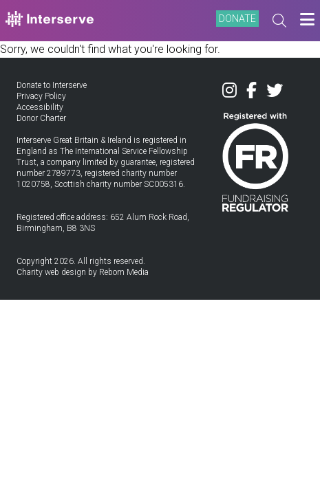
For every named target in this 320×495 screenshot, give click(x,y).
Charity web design (51, 272)
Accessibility (40, 107)
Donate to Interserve (52, 85)
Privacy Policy (41, 96)
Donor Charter (41, 118)
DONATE (237, 18)
